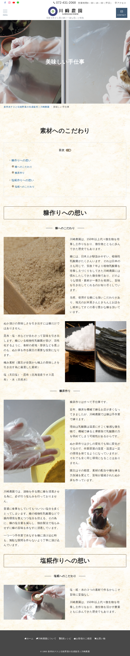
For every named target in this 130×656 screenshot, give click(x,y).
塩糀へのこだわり (24, 186)
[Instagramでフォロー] (9, 3)
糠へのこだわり (23, 166)
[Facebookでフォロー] (5, 3)
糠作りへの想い (21, 160)
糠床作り (20, 172)
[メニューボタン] (5, 13)
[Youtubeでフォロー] (14, 3)
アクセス (120, 3)
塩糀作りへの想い (23, 180)
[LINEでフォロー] (18, 3)
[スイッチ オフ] (122, 13)
